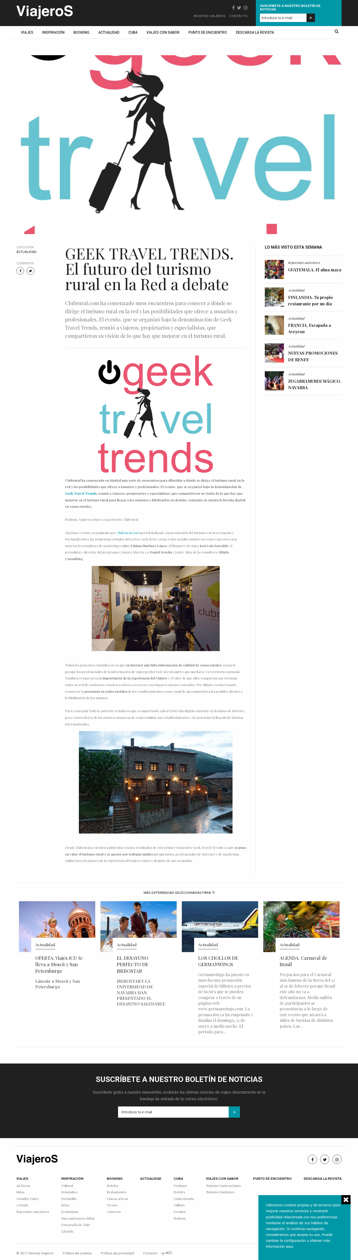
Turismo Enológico (220, 1192)
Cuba (133, 32)
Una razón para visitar (78, 1218)
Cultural (67, 1185)
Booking (81, 32)
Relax (65, 1205)
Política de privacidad (117, 1253)
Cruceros (114, 1211)
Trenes (112, 1205)
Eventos (180, 1211)
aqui (289, 1246)
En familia (68, 1198)
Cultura (179, 1205)
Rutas (20, 1192)
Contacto (238, 16)
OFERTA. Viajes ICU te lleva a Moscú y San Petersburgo (59, 964)
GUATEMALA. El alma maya (314, 269)
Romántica (69, 1192)
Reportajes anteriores (304, 262)
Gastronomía (184, 1198)
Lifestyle (67, 1231)
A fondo (22, 1205)
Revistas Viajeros (209, 16)
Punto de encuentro (207, 32)
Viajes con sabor (163, 32)
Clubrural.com (128, 532)
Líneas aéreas (117, 1198)
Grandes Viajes (27, 1198)
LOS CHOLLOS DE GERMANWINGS (218, 961)
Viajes (27, 32)
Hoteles (112, 1185)
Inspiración (53, 32)
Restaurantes (117, 1192)
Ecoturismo (70, 1211)
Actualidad (108, 32)
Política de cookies (77, 1253)
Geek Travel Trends (81, 493)
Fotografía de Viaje (75, 1225)
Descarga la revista (255, 32)
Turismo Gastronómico (223, 1185)
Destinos (180, 1185)
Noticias (180, 1218)
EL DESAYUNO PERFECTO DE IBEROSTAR (132, 964)
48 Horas (23, 1185)
